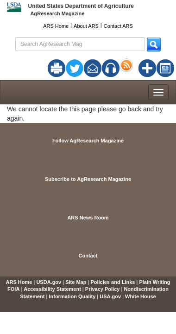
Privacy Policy (102, 289)
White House (140, 296)
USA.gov (110, 296)
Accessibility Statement (52, 289)
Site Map (75, 282)
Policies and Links (112, 282)
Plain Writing (154, 282)
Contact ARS (118, 26)
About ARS (86, 26)
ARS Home (56, 26)
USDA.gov (48, 282)
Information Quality (72, 296)
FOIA (13, 289)
